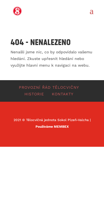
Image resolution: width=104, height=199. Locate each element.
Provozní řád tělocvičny (49, 87)
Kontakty (62, 94)
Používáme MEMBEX (52, 127)
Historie (34, 94)
